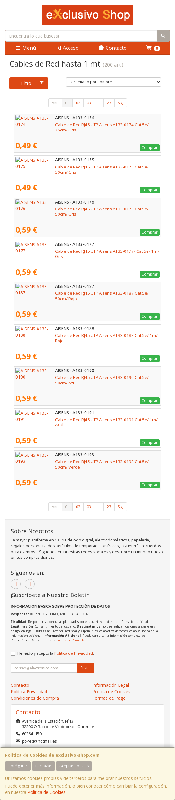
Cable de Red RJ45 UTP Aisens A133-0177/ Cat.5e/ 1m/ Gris (71, 251)
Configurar (17, 766)
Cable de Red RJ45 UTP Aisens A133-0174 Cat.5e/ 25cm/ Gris (73, 124)
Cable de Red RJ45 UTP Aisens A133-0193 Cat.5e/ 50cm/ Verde (75, 461)
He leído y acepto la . (55, 653)
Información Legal (110, 685)
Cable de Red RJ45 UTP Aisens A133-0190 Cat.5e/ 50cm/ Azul (73, 377)
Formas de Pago (109, 698)
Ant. (55, 103)
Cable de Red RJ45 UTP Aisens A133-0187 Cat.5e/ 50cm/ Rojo (73, 293)
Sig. (121, 103)
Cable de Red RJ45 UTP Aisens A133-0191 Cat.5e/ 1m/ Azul (71, 419)
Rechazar (43, 766)
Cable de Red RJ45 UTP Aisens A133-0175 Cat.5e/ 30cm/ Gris (73, 167)
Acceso (67, 47)
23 (109, 103)
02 (78, 103)
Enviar (86, 667)
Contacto (112, 47)
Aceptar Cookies (74, 766)
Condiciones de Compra (35, 698)
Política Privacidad (29, 691)
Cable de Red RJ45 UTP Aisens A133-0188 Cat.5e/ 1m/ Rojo (71, 335)
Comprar (150, 147)
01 (67, 103)
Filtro (32, 83)
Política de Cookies (47, 792)
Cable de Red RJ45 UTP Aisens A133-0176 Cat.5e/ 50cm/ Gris (73, 209)
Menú (25, 47)
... (99, 103)
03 (89, 103)
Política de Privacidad (71, 640)
